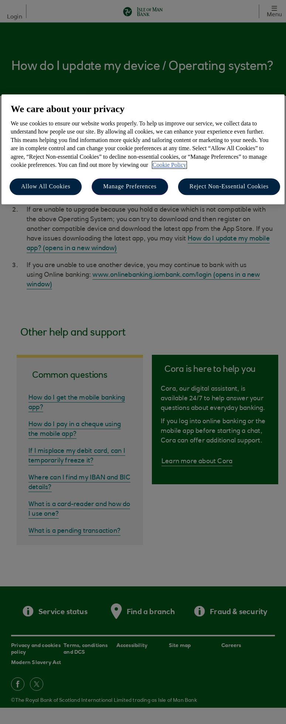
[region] (143, 149)
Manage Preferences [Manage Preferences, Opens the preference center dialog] (130, 186)
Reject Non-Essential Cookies (229, 186)
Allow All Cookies (46, 186)
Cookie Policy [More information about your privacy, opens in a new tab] (169, 165)
